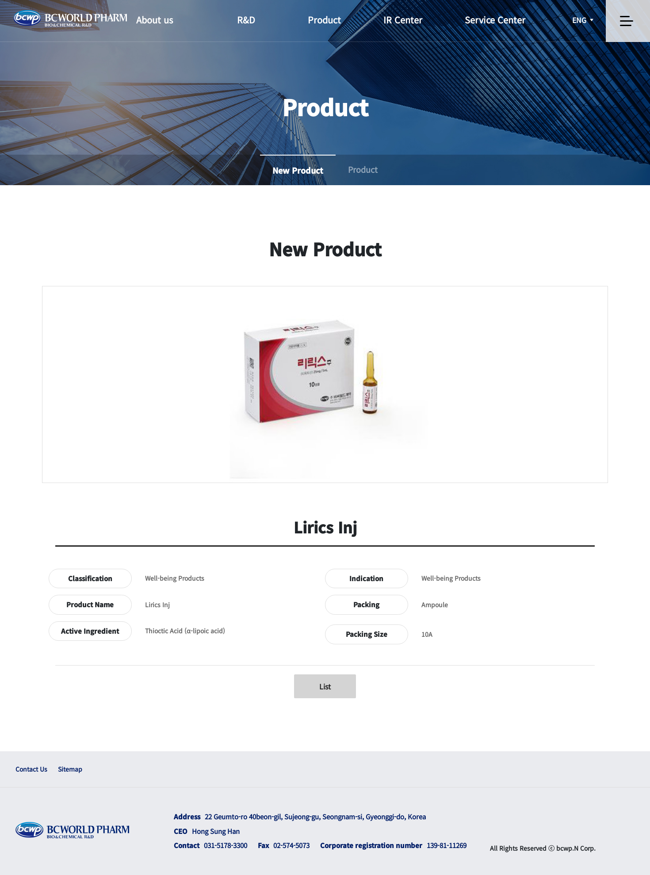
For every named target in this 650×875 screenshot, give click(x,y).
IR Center (402, 19)
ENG (583, 20)
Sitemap (70, 769)
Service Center (495, 19)
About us (154, 19)
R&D (246, 19)
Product (324, 19)
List (325, 686)
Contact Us (31, 769)
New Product (297, 170)
